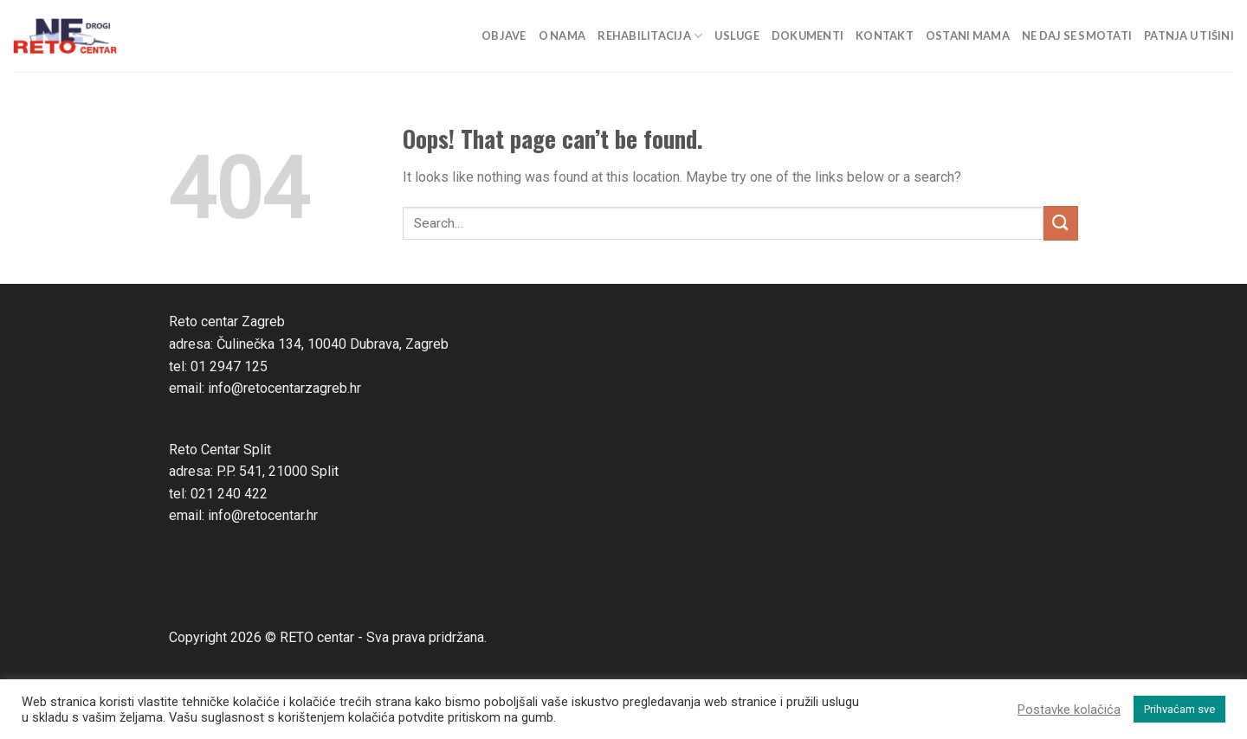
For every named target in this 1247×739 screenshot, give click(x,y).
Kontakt (885, 35)
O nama (562, 35)
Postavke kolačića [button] (1069, 709)
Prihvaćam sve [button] (1179, 709)
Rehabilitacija (650, 36)
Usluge (736, 35)
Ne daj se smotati (1077, 35)
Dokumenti (807, 35)
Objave (504, 35)
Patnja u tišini (1189, 35)
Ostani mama (968, 35)
